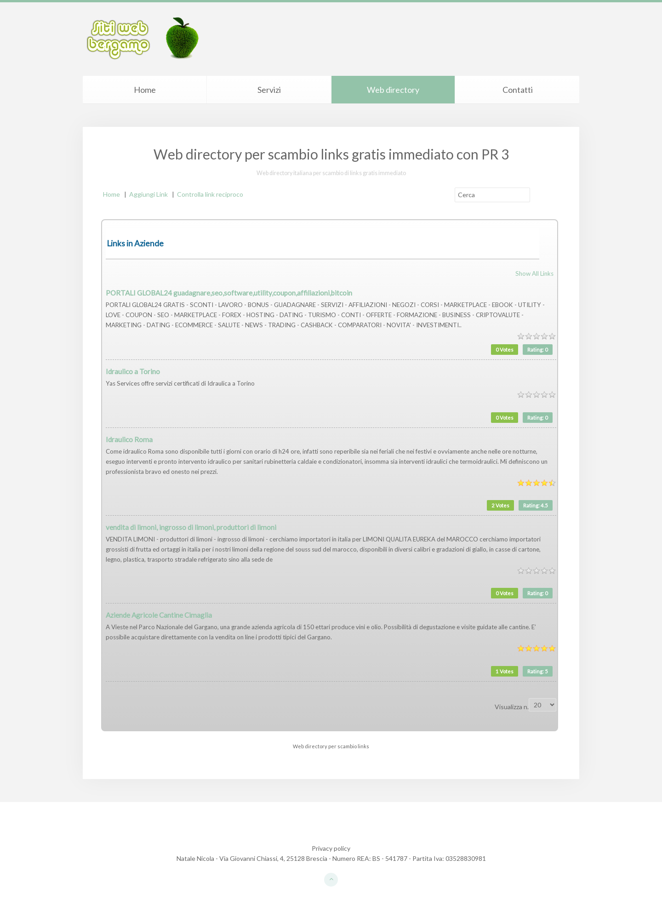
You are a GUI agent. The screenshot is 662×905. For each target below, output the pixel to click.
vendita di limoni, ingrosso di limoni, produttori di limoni (191, 527)
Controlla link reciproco (210, 194)
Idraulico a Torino (133, 371)
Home (145, 90)
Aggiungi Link (148, 194)
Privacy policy (331, 848)
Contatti (517, 90)
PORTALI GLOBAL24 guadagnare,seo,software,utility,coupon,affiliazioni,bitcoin (229, 293)
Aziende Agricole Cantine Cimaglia (159, 615)
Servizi (269, 90)
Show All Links (534, 273)
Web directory (393, 90)
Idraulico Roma (129, 439)
